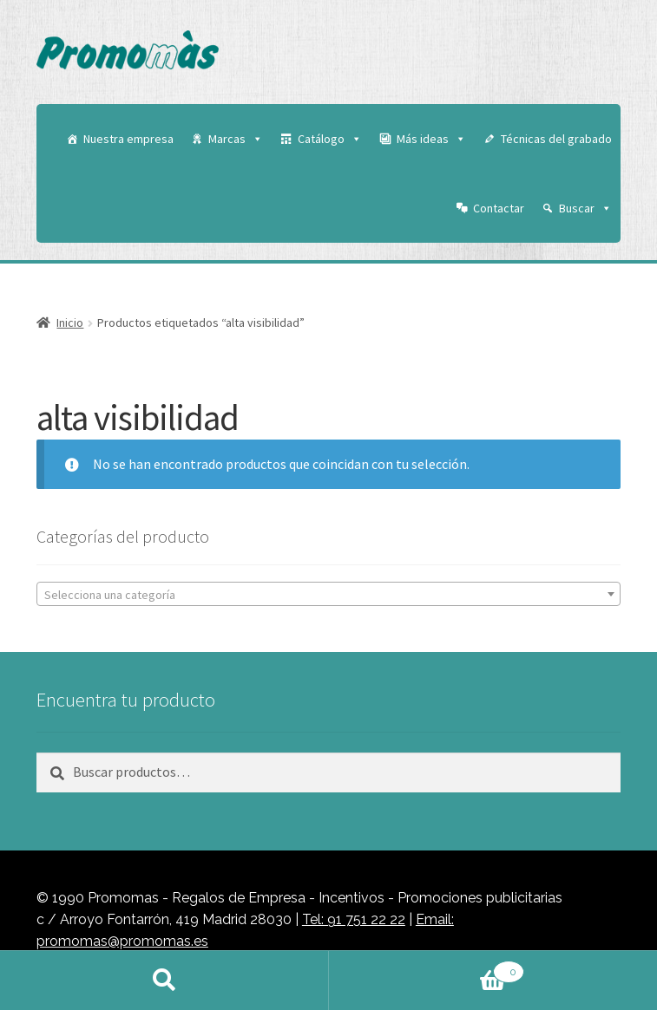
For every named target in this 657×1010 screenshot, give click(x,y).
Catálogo (330, 139)
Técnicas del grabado (556, 139)
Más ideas (431, 139)
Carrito (426, 968)
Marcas (235, 139)
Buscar (585, 208)
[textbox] (328, 595)
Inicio (69, 322)
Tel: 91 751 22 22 (353, 919)
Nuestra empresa (128, 139)
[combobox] (328, 594)
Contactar (498, 208)
